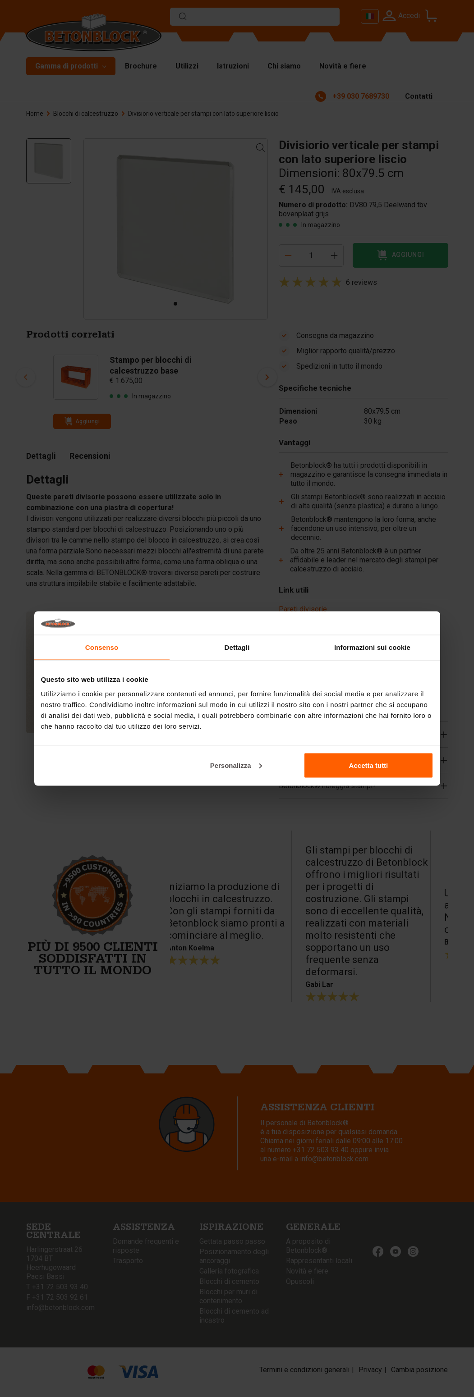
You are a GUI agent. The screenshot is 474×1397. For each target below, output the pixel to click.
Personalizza (236, 765)
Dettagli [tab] (237, 647)
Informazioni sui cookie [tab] (372, 647)
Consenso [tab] (101, 647)
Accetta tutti (368, 765)
